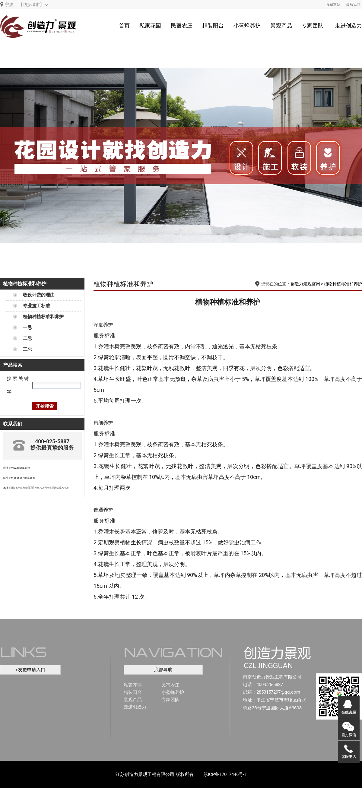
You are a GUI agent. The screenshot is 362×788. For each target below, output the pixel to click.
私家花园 (150, 25)
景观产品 (281, 25)
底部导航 (163, 669)
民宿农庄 (181, 25)
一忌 (27, 327)
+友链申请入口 (30, 669)
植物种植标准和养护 (43, 316)
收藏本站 (333, 4)
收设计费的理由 (39, 295)
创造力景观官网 (305, 283)
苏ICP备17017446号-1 (225, 774)
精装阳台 (213, 25)
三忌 (27, 349)
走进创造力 (348, 25)
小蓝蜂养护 (247, 25)
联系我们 (353, 4)
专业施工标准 (36, 306)
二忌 (27, 338)
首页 (124, 25)
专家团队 (312, 25)
